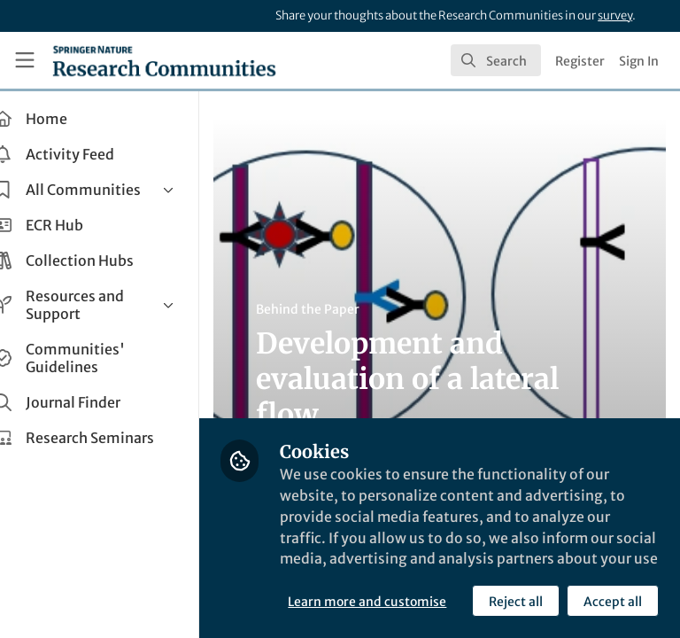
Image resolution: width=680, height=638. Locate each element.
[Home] (164, 60)
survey (615, 15)
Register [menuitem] (580, 61)
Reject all (358, 602)
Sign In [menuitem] (639, 61)
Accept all (455, 602)
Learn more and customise (394, 563)
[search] (496, 60)
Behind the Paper (335, 309)
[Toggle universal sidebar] (25, 60)
